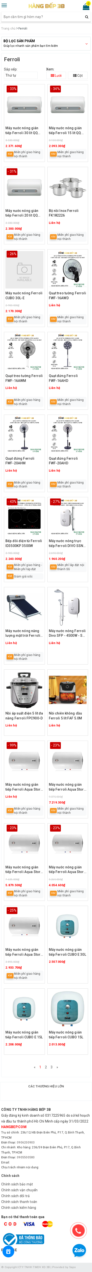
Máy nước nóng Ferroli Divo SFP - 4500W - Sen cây (68, 633)
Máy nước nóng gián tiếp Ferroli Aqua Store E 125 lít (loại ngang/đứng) (67, 787)
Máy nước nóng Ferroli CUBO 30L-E (23, 295)
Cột (78, 76)
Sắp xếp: (10, 69)
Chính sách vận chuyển (19, 1190)
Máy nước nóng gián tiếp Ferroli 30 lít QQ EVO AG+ (22, 131)
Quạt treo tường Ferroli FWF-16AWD (67, 295)
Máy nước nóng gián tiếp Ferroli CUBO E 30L (67, 952)
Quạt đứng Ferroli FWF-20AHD (63, 461)
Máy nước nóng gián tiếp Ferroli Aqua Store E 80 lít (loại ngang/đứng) (67, 870)
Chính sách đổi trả (15, 1196)
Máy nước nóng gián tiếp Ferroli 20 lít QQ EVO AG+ (22, 213)
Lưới (56, 76)
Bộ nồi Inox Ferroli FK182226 (64, 213)
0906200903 (26, 1142)
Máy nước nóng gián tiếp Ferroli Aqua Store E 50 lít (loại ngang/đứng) (23, 952)
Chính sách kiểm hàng (18, 1208)
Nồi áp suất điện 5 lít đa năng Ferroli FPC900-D (24, 715)
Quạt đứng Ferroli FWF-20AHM (19, 461)
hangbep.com (13, 1127)
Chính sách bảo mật (17, 1184)
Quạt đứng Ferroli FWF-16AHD (63, 378)
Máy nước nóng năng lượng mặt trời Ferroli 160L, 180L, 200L (22, 633)
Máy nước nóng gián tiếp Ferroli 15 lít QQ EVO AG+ (65, 131)
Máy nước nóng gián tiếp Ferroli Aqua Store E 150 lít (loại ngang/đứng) (23, 787)
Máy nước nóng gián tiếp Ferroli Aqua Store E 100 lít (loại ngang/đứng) (23, 870)
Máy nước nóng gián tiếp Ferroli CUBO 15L (66, 1034)
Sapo (72, 1267)
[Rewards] (8, 1251)
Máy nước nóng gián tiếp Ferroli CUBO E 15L (24, 1034)
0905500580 (26, 1157)
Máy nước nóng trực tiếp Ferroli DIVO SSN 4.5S (66, 543)
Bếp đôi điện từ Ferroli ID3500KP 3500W (23, 543)
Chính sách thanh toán (19, 1202)
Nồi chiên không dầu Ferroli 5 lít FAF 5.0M (65, 715)
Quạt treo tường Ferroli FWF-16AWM (24, 378)
